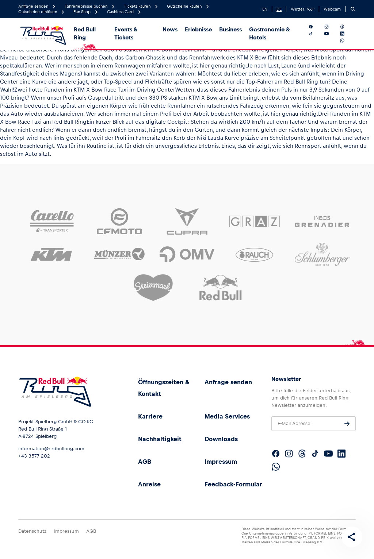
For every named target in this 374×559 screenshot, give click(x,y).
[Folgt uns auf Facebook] (315, 26)
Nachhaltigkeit (160, 439)
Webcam (332, 9)
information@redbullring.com (51, 448)
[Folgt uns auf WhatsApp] (346, 40)
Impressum (221, 461)
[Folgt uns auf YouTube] (330, 33)
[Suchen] (353, 9)
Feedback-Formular (233, 484)
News (170, 29)
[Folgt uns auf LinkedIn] (346, 33)
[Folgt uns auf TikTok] (315, 33)
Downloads (221, 439)
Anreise (149, 484)
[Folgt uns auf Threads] (346, 26)
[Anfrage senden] (347, 424)
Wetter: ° (302, 9)
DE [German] (279, 9)
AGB (144, 461)
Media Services (227, 416)
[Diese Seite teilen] (350, 535)
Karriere (150, 416)
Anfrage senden (228, 382)
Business (230, 29)
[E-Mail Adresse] (313, 423)
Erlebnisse (198, 29)
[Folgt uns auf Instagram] (330, 26)
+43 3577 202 (34, 456)
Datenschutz (32, 531)
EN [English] (264, 9)
